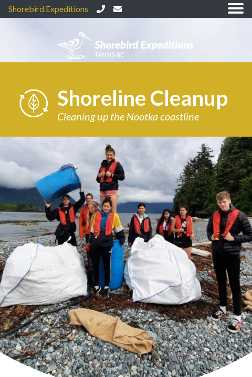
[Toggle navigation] (236, 9)
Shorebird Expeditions (48, 9)
